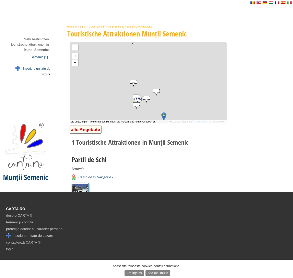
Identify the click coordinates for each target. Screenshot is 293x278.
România (72, 26)
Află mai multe (158, 273)
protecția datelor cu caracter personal (34, 229)
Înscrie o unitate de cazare (32, 71)
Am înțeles (134, 273)
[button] (136, 105)
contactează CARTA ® (23, 242)
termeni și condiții (19, 222)
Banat (83, 26)
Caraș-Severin (97, 26)
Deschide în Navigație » (93, 177)
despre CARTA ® (19, 215)
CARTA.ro (15, 209)
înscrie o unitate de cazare (29, 236)
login (9, 249)
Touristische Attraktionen (140, 26)
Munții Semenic (115, 26)
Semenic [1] (39, 57)
